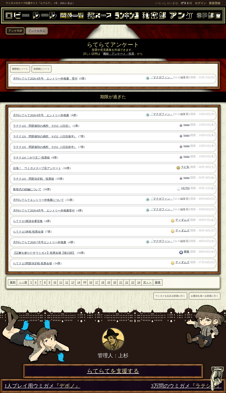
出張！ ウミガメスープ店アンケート (37, 168)
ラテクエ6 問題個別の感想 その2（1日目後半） (45, 136)
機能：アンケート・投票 (118, 53)
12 (66, 282)
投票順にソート (42, 69)
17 (96, 282)
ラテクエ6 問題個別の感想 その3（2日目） (42, 125)
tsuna (187, 124)
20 (114, 282)
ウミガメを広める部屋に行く (170, 296)
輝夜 (186, 251)
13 (72, 282)
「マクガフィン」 (161, 77)
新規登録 (214, 3)
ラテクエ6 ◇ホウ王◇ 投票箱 (31, 157)
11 (60, 282)
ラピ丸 (185, 166)
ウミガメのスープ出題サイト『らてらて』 (29, 3)
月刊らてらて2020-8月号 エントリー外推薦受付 (44, 210)
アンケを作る (36, 30)
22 (126, 282)
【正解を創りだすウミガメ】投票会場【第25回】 (44, 252)
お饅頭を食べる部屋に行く (204, 296)
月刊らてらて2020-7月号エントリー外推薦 (39, 242)
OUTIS (185, 188)
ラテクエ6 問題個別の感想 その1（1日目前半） (45, 147)
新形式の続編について (27, 189)
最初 (13, 282)
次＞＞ (147, 282)
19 (108, 282)
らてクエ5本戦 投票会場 (28, 231)
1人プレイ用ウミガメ (42, 386)
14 (78, 282)
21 (120, 282)
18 (102, 282)
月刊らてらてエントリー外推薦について (38, 199)
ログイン (200, 3)
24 (138, 282)
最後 (157, 282)
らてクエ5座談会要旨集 (28, 221)
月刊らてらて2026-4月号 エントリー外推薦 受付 (45, 78)
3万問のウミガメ (186, 386)
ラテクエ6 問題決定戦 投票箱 (33, 178)
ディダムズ (182, 219)
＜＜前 (23, 282)
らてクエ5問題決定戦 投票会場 (32, 263)
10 (54, 282)
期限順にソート (20, 69)
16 (90, 282)
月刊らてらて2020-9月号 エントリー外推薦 (41, 115)
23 (132, 282)
